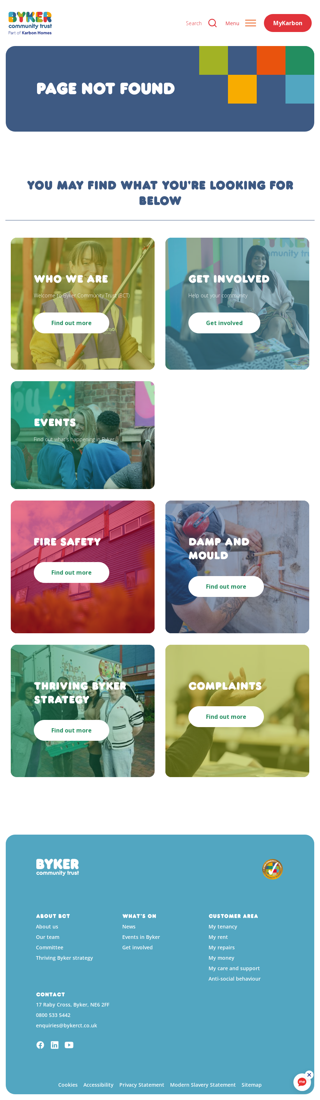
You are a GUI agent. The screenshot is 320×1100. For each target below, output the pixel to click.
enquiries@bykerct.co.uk (66, 1025)
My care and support (234, 968)
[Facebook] (40, 1046)
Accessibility (98, 1084)
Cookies (68, 1084)
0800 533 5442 (53, 1015)
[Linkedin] (54, 1046)
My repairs (222, 947)
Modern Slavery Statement (203, 1084)
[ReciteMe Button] (310, 1075)
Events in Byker (141, 937)
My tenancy (223, 926)
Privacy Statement (141, 1084)
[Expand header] (240, 23)
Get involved (137, 947)
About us (47, 926)
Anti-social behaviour (235, 978)
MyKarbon (287, 23)
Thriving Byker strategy (64, 957)
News (129, 926)
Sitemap (252, 1084)
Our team (47, 937)
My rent (218, 937)
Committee (49, 947)
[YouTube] (69, 1046)
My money (221, 957)
